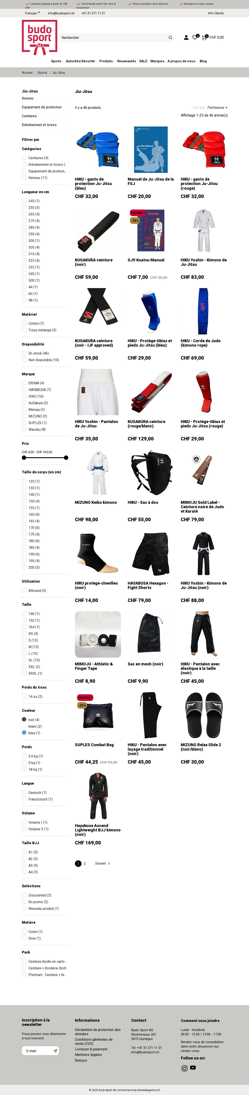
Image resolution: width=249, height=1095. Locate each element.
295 (34, 234)
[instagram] (185, 1071)
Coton (36, 931)
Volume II (38, 829)
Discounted (40, 895)
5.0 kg (36, 756)
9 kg (34, 763)
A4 (33, 872)
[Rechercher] (170, 37)
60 (33, 293)
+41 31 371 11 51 (93, 13)
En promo (38, 902)
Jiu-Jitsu (30, 91)
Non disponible (44, 360)
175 (34, 534)
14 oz (35, 696)
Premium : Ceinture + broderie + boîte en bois (48, 974)
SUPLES (38, 423)
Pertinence (217, 107)
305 (34, 247)
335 (34, 267)
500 (34, 280)
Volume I (38, 822)
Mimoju (37, 409)
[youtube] (193, 1071)
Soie (35, 938)
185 (34, 547)
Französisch (41, 799)
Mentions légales (88, 1055)
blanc (35, 726)
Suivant (103, 863)
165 (34, 521)
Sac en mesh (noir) (145, 664)
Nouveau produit (44, 908)
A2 (33, 859)
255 (34, 207)
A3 (33, 865)
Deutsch (37, 792)
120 (34, 481)
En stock (39, 353)
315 (34, 254)
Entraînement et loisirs (39, 125)
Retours (81, 1060)
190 (34, 554)
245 (34, 201)
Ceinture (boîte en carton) (48, 961)
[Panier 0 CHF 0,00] (213, 37)
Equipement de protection (42, 107)
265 (34, 214)
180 (34, 541)
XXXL (35, 673)
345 (34, 274)
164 (34, 627)
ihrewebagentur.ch (148, 1090)
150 (34, 501)
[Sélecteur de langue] (33, 13)
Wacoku (37, 429)
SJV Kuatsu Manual (146, 260)
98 (33, 300)
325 (34, 260)
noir (34, 719)
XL (34, 660)
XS (33, 633)
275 (34, 221)
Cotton (36, 323)
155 (34, 508)
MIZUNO (38, 416)
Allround (37, 590)
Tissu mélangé (42, 330)
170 (34, 527)
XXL (34, 666)
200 (34, 567)
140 (34, 494)
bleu (34, 733)
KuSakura (38, 403)
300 (34, 240)
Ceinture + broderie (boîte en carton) (48, 968)
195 (34, 561)
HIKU (36, 396)
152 (34, 620)
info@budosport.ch (61, 13)
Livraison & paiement (91, 1049)
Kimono (28, 98)
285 (34, 227)
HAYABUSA (40, 389)
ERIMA (36, 383)
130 (34, 488)
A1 (33, 852)
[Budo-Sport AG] (36, 37)
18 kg (35, 769)
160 (34, 514)
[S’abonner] (55, 1050)
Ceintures (29, 116)
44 (33, 287)
